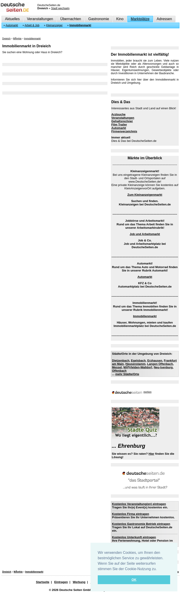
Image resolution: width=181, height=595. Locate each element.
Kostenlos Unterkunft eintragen (134, 537)
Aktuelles (12, 19)
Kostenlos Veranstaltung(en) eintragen (139, 504)
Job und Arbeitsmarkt (145, 234)
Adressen (164, 19)
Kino (120, 19)
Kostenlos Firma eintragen (130, 514)
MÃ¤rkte (17, 38)
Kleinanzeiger (54, 25)
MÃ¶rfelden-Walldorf (138, 367)
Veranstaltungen (40, 19)
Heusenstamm (135, 364)
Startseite (42, 582)
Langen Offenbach (160, 364)
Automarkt (12, 25)
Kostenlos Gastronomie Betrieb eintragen (141, 524)
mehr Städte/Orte (127, 374)
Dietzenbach (120, 360)
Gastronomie (98, 19)
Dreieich (6, 38)
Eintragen (61, 582)
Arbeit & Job (32, 25)
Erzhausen (154, 360)
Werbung (79, 582)
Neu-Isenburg (163, 367)
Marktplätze (140, 19)
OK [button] (133, 579)
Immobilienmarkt (80, 25)
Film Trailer (119, 124)
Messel (117, 367)
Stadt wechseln (60, 8)
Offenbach (119, 370)
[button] (158, 569)
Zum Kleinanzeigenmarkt (144, 194)
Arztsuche (118, 114)
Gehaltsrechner (122, 121)
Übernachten (70, 19)
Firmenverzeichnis (124, 131)
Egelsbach (138, 360)
